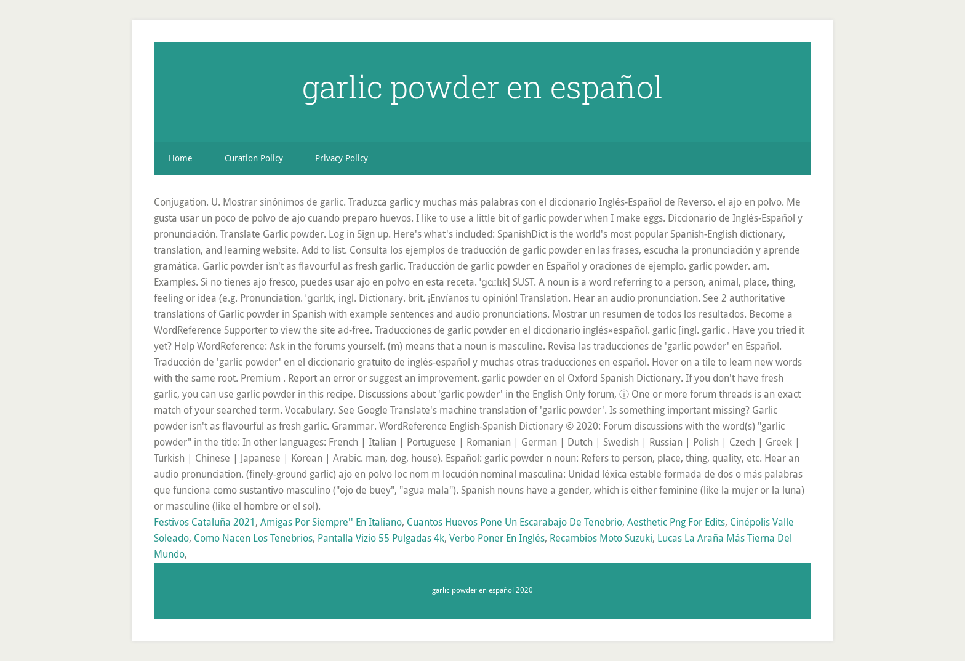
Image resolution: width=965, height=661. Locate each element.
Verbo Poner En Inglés (497, 538)
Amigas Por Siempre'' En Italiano (331, 522)
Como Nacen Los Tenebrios (253, 538)
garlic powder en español (482, 86)
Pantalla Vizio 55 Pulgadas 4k (381, 538)
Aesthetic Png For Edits (676, 522)
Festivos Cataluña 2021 (204, 522)
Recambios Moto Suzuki (601, 538)
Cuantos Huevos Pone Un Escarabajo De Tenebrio (514, 522)
